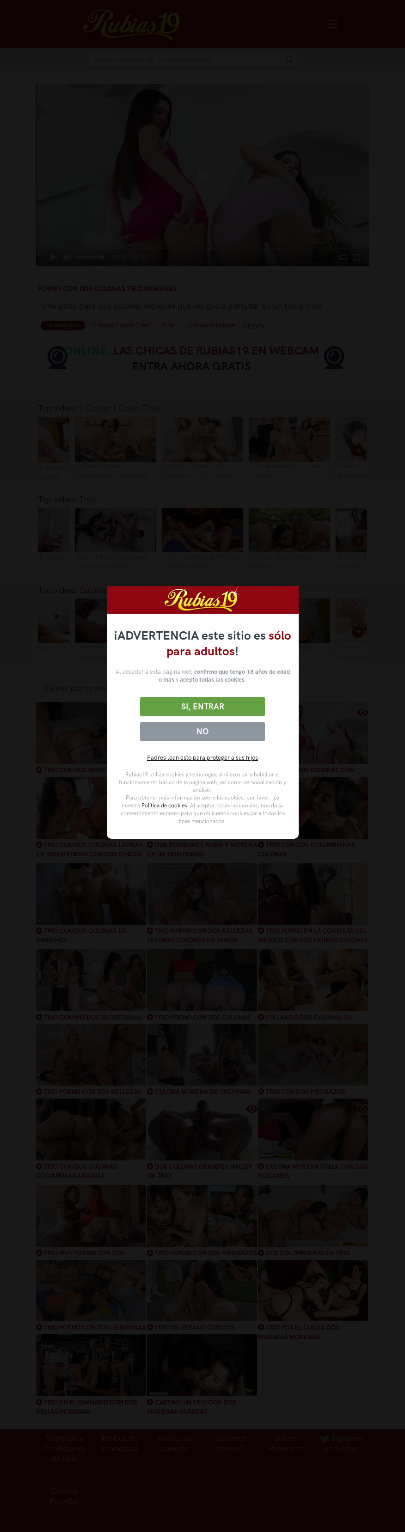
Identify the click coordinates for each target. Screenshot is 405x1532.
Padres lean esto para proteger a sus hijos (202, 757)
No (202, 731)
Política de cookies (164, 805)
